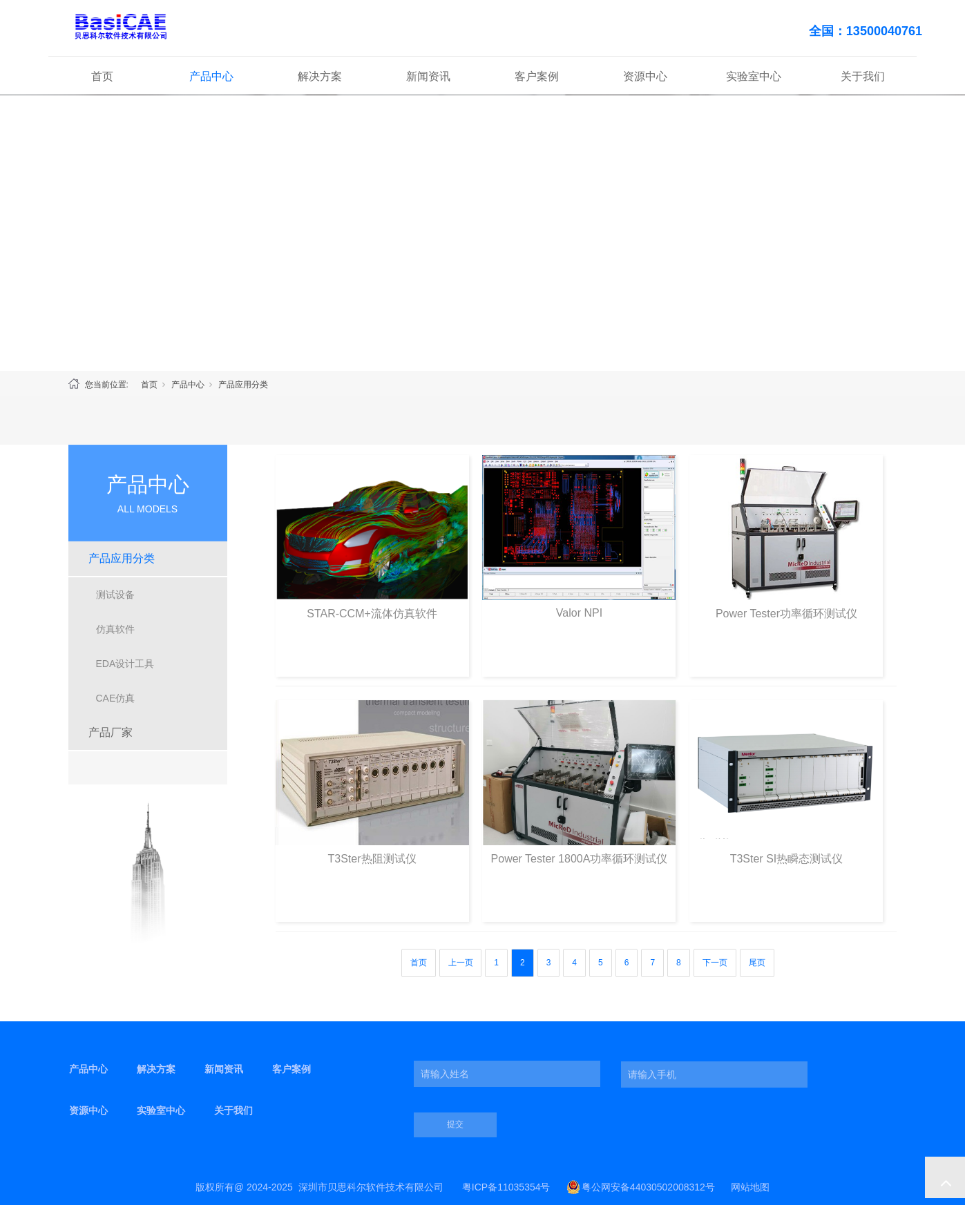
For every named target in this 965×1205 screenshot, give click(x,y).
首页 (102, 76)
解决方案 (320, 76)
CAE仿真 (115, 698)
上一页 (460, 962)
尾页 (757, 962)
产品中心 (211, 76)
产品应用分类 (243, 384)
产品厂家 (110, 732)
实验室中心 (753, 76)
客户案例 (537, 76)
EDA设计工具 (125, 663)
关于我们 (863, 76)
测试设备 (115, 594)
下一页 (715, 962)
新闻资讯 (428, 76)
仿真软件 (115, 629)
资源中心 (645, 76)
